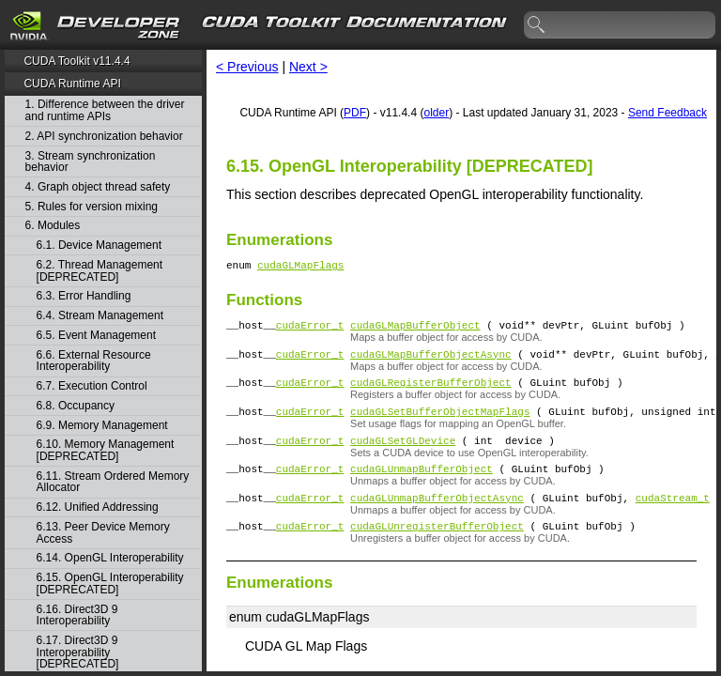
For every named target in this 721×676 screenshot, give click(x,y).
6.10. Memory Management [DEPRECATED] (106, 450)
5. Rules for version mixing (91, 207)
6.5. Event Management (96, 336)
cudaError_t (310, 330)
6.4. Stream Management (100, 316)
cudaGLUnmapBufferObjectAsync (437, 520)
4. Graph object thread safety (98, 187)
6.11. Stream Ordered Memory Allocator (113, 482)
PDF (355, 112)
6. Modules (53, 226)
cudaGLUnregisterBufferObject (437, 551)
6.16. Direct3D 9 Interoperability (77, 615)
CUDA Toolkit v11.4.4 (76, 61)
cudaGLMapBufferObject (415, 330)
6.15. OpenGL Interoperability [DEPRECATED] (110, 583)
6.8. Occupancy (76, 406)
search (537, 25)
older (436, 112)
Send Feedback (667, 112)
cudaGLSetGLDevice (402, 457)
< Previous (247, 66)
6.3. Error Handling (84, 296)
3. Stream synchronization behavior (90, 162)
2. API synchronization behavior (104, 137)
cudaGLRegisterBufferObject (431, 393)
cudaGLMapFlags (300, 267)
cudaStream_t (673, 520)
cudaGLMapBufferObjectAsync (431, 362)
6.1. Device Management (99, 245)
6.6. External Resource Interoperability (94, 361)
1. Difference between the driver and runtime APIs (105, 110)
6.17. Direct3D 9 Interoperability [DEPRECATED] (78, 652)
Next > (308, 66)
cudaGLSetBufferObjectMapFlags (439, 425)
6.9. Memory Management (102, 426)
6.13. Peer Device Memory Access (103, 533)
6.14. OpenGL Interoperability (110, 558)
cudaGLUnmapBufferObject (421, 488)
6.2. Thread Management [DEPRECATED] (100, 271)
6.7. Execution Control (92, 386)
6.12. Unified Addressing (98, 507)
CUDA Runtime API (71, 83)
